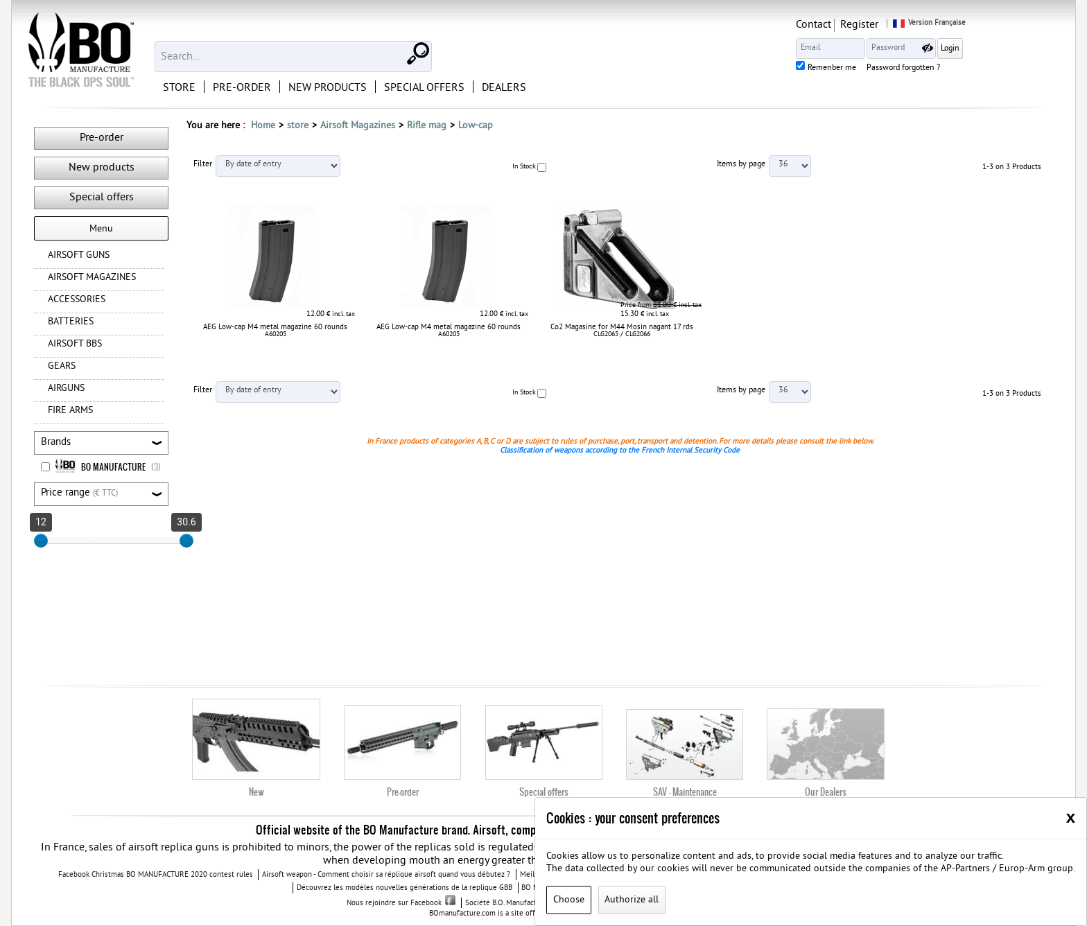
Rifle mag (426, 126)
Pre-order (101, 138)
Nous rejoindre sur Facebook (401, 903)
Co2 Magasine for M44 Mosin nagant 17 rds (621, 327)
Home (263, 126)
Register (949, 25)
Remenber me (922, 68)
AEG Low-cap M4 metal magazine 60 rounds (275, 327)
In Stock (524, 166)
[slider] (41, 541)
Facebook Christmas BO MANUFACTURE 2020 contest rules (155, 875)
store (297, 126)
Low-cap (475, 126)
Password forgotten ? (993, 68)
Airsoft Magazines (357, 126)
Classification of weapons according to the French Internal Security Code (620, 450)
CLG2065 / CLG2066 (621, 334)
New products (101, 168)
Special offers (101, 197)
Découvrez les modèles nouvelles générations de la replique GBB (404, 888)
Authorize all (632, 900)
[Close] (1070, 817)
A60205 (275, 334)
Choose (568, 900)
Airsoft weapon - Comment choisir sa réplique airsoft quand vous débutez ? (386, 875)
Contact (903, 25)
